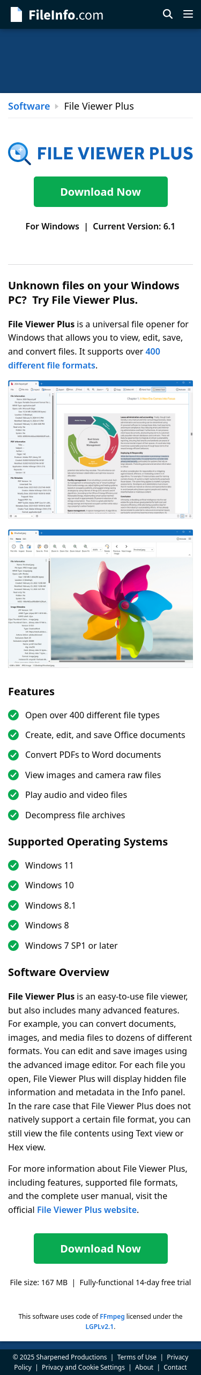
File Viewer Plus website (87, 1210)
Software (29, 105)
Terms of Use (137, 1357)
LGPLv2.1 (100, 1326)
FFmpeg (112, 1316)
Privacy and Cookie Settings (83, 1367)
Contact (175, 1367)
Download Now (100, 192)
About (144, 1367)
